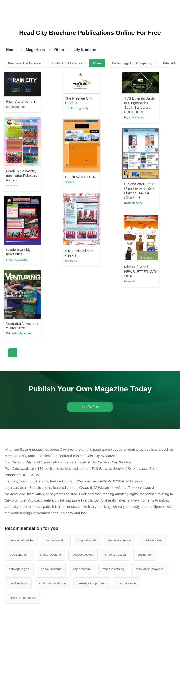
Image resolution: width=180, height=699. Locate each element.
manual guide (126, 583)
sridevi (69, 182)
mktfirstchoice (133, 203)
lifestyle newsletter (21, 540)
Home (11, 50)
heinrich (129, 281)
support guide (87, 540)
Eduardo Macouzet (19, 333)
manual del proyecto (149, 569)
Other (59, 50)
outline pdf (145, 554)
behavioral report (119, 540)
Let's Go (90, 406)
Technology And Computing (132, 63)
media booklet (152, 540)
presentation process (92, 583)
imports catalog (115, 554)
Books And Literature (66, 63)
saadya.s (71, 260)
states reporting (50, 554)
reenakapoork (15, 106)
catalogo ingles (19, 569)
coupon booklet (83, 554)
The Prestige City (77, 108)
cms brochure (18, 583)
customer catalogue (52, 583)
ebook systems (51, 569)
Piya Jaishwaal (134, 117)
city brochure (85, 50)
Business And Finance (24, 63)
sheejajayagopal (17, 259)
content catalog (55, 540)
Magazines (35, 50)
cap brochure (82, 569)
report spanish (18, 554)
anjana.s (12, 185)
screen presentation (22, 597)
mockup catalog (113, 569)
